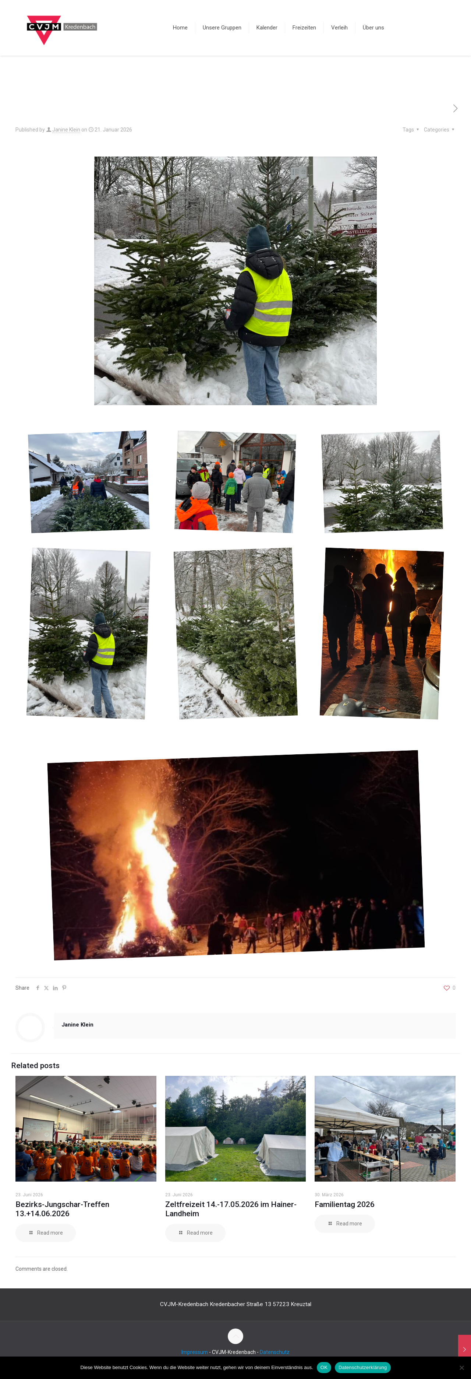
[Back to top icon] (235, 1336)
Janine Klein (66, 130)
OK (324, 1367)
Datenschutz (275, 1352)
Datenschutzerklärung (363, 1367)
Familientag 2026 (345, 1204)
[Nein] (461, 1367)
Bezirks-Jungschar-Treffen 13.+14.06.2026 (62, 1209)
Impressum (194, 1352)
